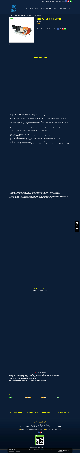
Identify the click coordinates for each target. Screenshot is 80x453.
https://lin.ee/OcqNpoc (33, 377)
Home (27, 8)
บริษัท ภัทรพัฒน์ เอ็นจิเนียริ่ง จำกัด (22, 375)
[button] (70, 8)
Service (36, 8)
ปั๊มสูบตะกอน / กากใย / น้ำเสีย (46, 32)
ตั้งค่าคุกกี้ (60, 450)
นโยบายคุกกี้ (18, 451)
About (31, 8)
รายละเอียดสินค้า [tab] (13, 53)
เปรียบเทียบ (48, 28)
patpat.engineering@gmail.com (51, 1)
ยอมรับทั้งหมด (66, 450)
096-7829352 (32, 429)
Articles (54, 8)
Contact (60, 8)
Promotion (48, 8)
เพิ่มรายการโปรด (39, 28)
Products (42, 8)
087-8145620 (39, 429)
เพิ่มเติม (65, 8)
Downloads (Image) (41, 372)
